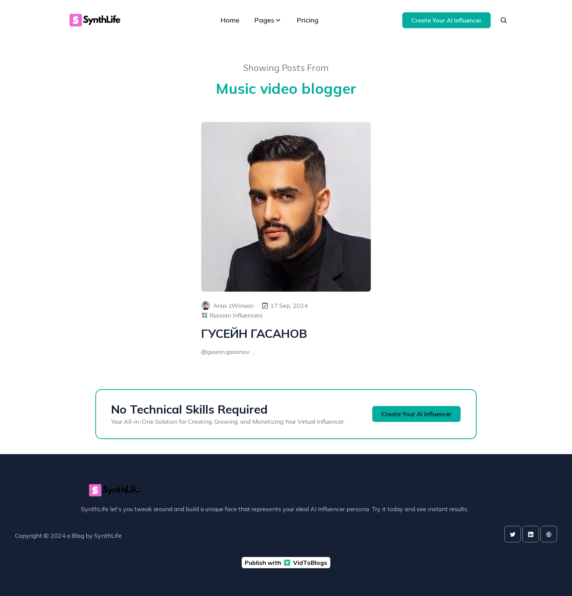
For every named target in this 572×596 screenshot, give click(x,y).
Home (230, 20)
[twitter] (512, 534)
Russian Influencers (236, 315)
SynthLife (108, 535)
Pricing (307, 20)
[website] (548, 534)
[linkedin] (530, 534)
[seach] (503, 20)
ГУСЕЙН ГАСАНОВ (254, 333)
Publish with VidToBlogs (286, 562)
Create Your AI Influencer (446, 20)
